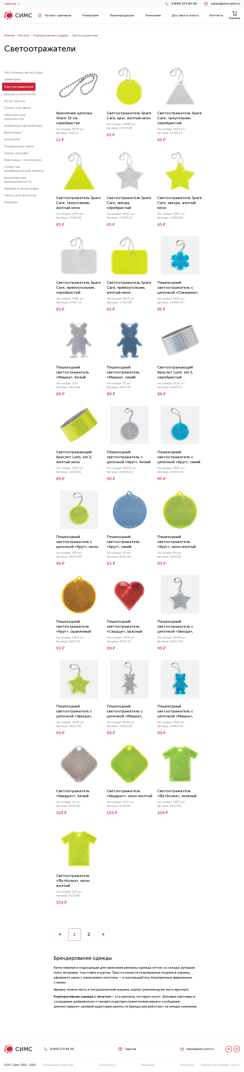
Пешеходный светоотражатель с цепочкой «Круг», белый (128, 457)
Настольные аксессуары (23, 72)
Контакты (187, 1064)
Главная (9, 35)
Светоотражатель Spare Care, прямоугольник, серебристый (78, 287)
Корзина (234, 15)
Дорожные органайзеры (23, 126)
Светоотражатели (18, 87)
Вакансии (148, 1064)
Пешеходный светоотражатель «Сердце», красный (124, 626)
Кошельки (12, 139)
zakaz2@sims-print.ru (225, 3)
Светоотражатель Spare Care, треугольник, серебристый (179, 118)
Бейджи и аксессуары (21, 188)
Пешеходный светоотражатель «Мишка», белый (72, 372)
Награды (11, 202)
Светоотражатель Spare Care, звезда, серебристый (129, 203)
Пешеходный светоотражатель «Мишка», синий (123, 372)
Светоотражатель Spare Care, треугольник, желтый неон (78, 203)
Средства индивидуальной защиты (24, 169)
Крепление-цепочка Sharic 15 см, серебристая (74, 118)
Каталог (24, 35)
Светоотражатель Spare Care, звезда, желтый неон (179, 203)
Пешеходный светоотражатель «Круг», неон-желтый (176, 541)
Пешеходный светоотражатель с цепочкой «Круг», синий (178, 457)
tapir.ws (235, 1064)
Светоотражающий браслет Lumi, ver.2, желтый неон (74, 457)
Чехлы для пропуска (20, 195)
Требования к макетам (58, 1064)
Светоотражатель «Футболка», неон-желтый (73, 880)
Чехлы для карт (16, 153)
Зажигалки (12, 79)
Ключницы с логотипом (22, 160)
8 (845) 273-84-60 (184, 3)
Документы (107, 1064)
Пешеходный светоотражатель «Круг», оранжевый (73, 626)
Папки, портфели (17, 108)
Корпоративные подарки (50, 35)
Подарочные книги (19, 146)
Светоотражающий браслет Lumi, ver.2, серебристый (175, 372)
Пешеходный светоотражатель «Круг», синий (123, 541)
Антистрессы (14, 101)
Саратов (12, 3)
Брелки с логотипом (20, 94)
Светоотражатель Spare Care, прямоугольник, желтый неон (129, 287)
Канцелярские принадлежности (17, 180)
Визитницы (12, 132)
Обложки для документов (14, 117)
